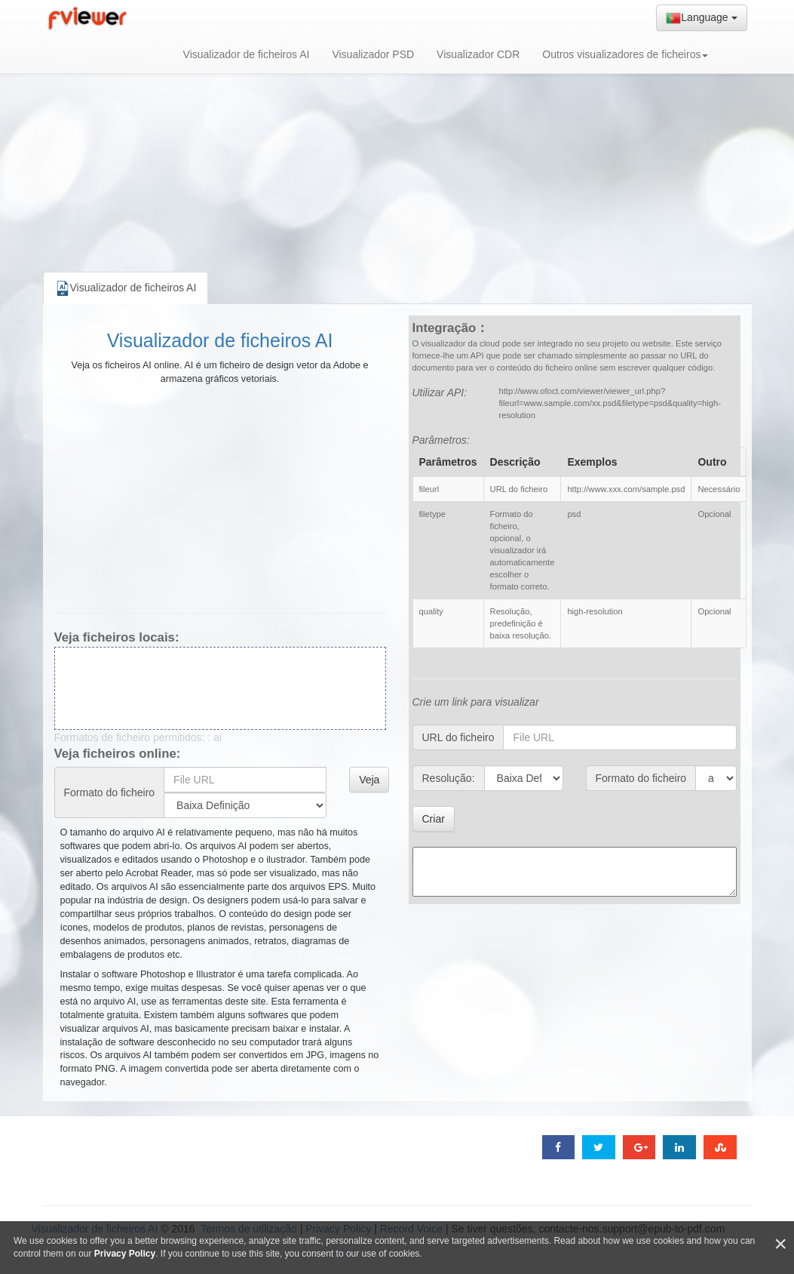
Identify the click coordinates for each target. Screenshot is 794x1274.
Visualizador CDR (478, 54)
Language (701, 18)
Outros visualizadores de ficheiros (625, 54)
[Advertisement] (397, 151)
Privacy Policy (124, 1253)
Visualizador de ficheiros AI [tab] (126, 288)
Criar (433, 819)
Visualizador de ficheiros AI (246, 54)
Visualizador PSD (373, 54)
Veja (369, 780)
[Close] (780, 1244)
